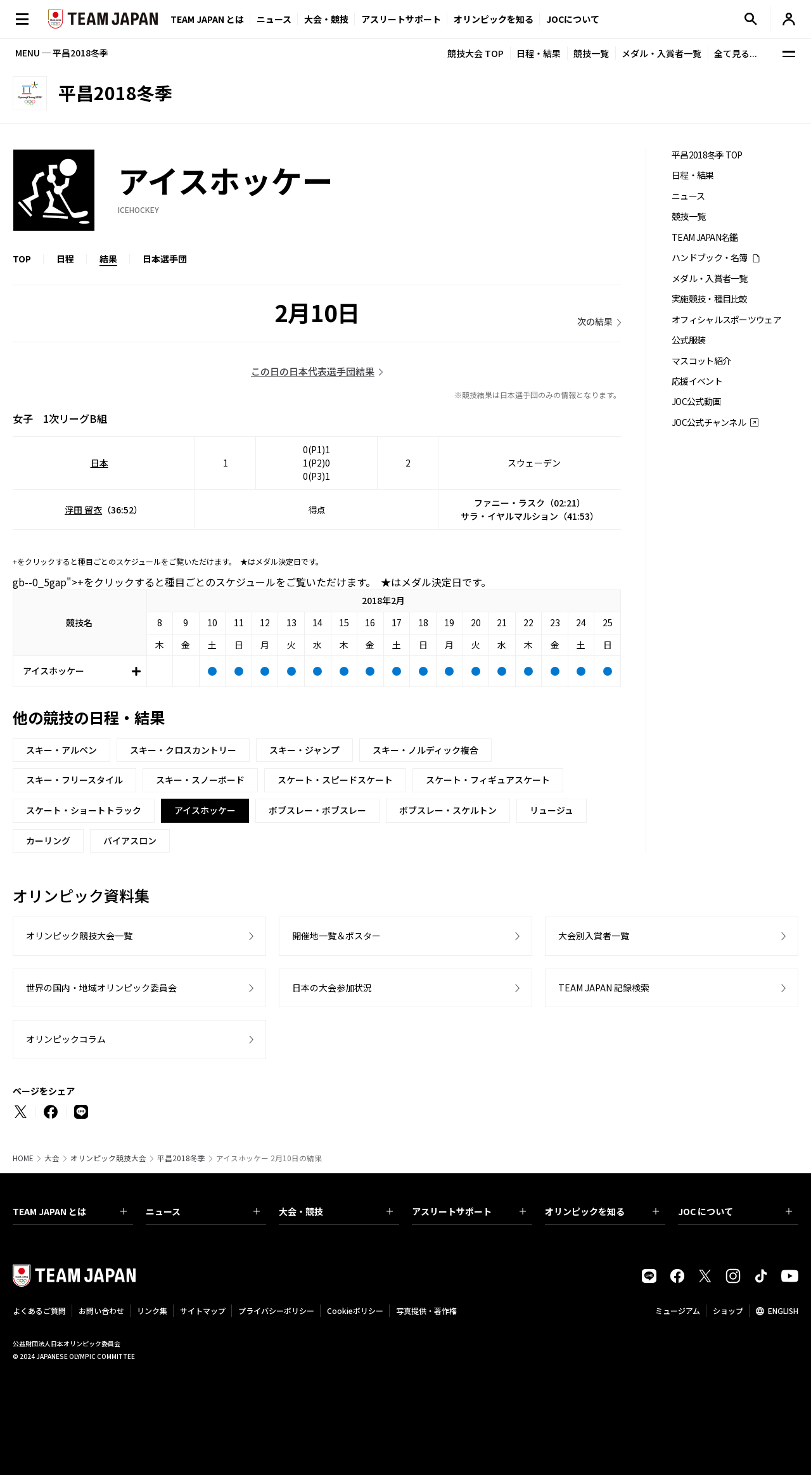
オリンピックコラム (66, 1039)
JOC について (735, 1211)
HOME (23, 1158)
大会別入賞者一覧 (593, 935)
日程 (65, 258)
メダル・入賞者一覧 (661, 53)
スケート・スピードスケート (335, 779)
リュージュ (551, 810)
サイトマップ (203, 1310)
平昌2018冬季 (181, 1158)
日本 (99, 462)
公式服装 (688, 340)
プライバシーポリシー (276, 1310)
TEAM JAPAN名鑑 (705, 237)
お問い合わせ (101, 1310)
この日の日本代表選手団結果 (312, 371)
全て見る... (735, 53)
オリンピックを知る (493, 19)
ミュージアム (677, 1310)
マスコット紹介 (701, 361)
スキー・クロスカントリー (183, 750)
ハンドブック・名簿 (710, 258)
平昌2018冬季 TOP (707, 155)
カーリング (48, 840)
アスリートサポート (401, 19)
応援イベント (697, 381)
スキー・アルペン (61, 750)
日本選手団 (165, 258)
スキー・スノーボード (200, 779)
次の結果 (595, 321)
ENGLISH (783, 1310)
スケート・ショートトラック (83, 810)
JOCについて (572, 19)
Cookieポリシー (355, 1310)
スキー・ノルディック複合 (425, 750)
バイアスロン (129, 840)
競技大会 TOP (475, 53)
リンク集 (152, 1310)
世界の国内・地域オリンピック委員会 (101, 987)
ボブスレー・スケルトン (448, 810)
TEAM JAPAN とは (70, 1211)
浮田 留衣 (83, 509)
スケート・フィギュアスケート (488, 779)
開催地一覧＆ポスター (336, 935)
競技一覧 (591, 53)
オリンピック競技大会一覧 (79, 935)
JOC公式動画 (696, 402)
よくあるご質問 (39, 1310)
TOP (22, 258)
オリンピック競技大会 (108, 1158)
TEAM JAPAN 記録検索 (603, 987)
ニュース (274, 19)
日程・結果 (538, 53)
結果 (108, 258)
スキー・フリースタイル (74, 779)
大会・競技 (336, 1211)
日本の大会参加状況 (332, 987)
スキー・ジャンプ (304, 750)
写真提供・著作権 (426, 1310)
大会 (52, 1158)
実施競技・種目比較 (710, 299)
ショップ (728, 1310)
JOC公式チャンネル (709, 422)
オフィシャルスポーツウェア (726, 320)
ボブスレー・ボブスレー (317, 810)
